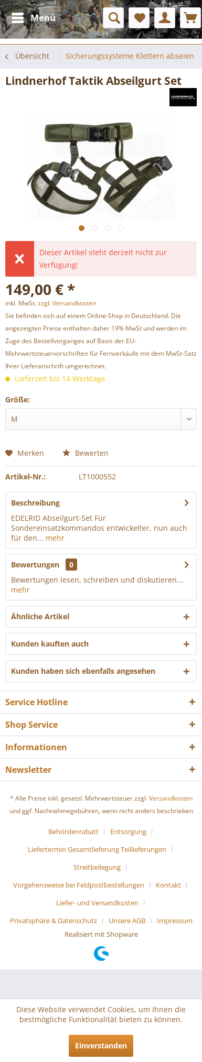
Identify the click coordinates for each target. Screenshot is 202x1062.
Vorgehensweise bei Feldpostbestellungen (78, 885)
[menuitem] (33, 17)
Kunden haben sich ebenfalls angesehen (83, 671)
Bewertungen (35, 565)
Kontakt (168, 885)
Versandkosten (171, 798)
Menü (34, 16)
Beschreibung (35, 503)
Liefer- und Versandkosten (97, 902)
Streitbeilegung (97, 867)
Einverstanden (101, 1045)
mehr (54, 538)
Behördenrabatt (73, 831)
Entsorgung (128, 831)
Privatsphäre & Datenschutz (53, 920)
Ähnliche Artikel (40, 616)
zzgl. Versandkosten (67, 303)
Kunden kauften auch (50, 644)
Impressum (175, 920)
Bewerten (85, 453)
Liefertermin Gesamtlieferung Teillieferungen (97, 849)
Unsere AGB (127, 920)
